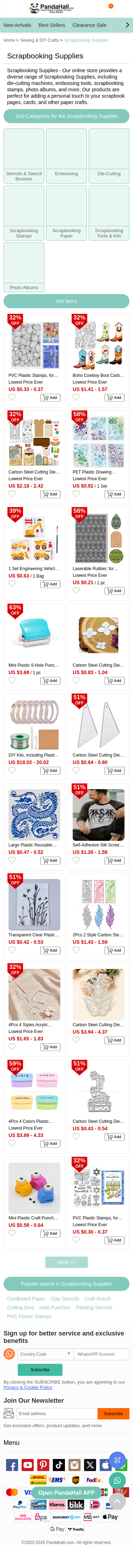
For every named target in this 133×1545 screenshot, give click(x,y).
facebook (12, 1465)
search (94, 9)
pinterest (43, 1465)
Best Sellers (52, 25)
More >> (66, 1262)
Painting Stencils (94, 1307)
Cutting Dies (20, 1307)
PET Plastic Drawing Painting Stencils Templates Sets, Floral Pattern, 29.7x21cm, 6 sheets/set (94, 472)
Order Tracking (117, 1460)
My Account (122, 9)
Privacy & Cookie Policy (28, 1387)
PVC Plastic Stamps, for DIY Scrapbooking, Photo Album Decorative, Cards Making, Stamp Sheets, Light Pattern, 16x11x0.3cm (97, 1218)
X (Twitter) (90, 1465)
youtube (28, 1465)
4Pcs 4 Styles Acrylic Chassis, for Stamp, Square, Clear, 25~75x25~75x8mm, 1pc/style (28, 1024)
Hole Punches (54, 1307)
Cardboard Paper (26, 1299)
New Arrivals (17, 25)
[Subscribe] (57, 1413)
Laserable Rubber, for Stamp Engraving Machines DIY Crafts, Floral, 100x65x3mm (93, 568)
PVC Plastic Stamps (29, 1316)
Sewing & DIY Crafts (39, 40)
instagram (74, 1465)
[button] (127, 25)
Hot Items (66, 301)
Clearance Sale (90, 25)
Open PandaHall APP (66, 1493)
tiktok (59, 1465)
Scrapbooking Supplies (86, 40)
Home (9, 40)
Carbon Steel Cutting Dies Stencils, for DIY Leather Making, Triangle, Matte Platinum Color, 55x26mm (97, 755)
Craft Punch (97, 1299)
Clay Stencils (64, 1299)
